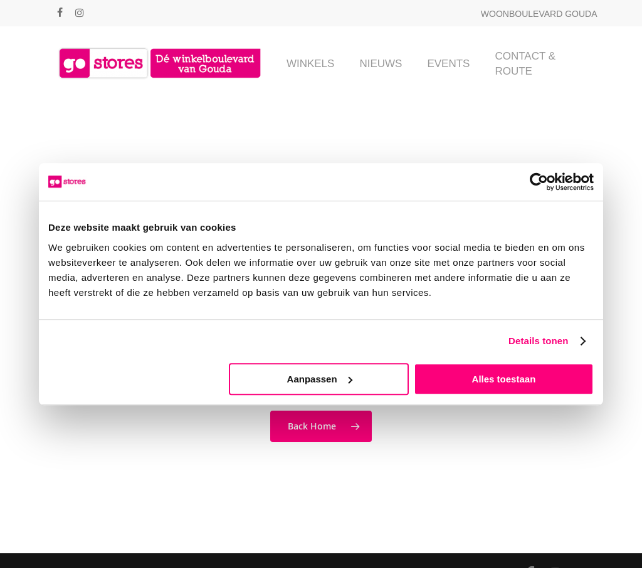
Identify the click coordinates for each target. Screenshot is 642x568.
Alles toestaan (504, 379)
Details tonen (538, 340)
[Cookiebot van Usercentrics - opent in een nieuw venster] (539, 181)
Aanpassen (319, 379)
